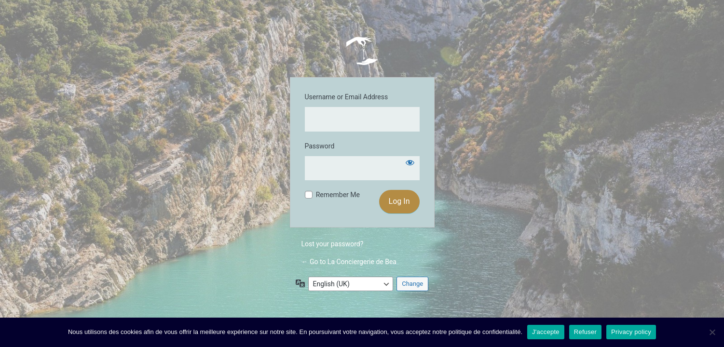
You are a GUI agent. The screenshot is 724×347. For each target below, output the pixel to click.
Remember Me (338, 195)
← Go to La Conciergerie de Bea (348, 262)
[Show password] (410, 162)
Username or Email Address (346, 97)
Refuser (585, 331)
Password (320, 146)
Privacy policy (631, 331)
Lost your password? (332, 244)
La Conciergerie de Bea (362, 50)
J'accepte (546, 331)
